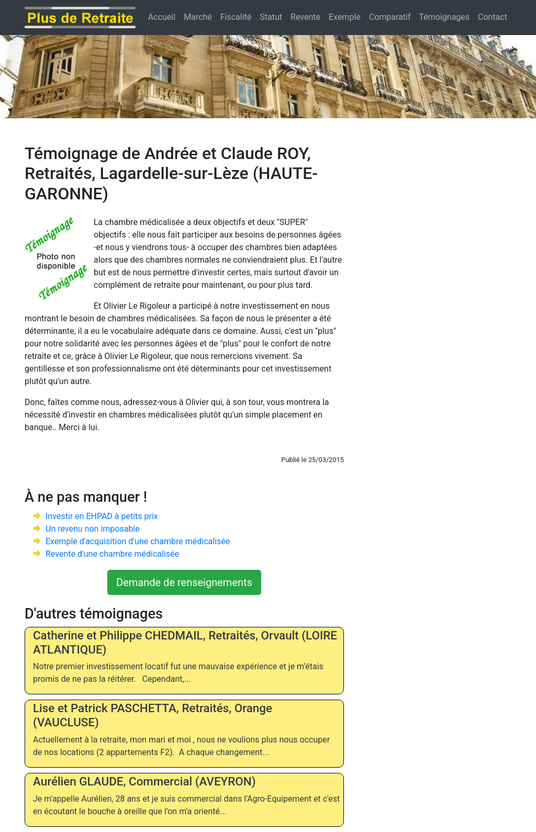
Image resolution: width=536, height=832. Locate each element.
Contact (492, 17)
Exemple (345, 17)
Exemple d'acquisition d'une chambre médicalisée (138, 541)
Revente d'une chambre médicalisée (112, 554)
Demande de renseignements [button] (184, 582)
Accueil (161, 17)
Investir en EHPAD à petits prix (102, 516)
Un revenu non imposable (93, 529)
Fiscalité (236, 17)
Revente (305, 17)
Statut (271, 17)
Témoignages (444, 17)
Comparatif (390, 17)
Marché (198, 17)
